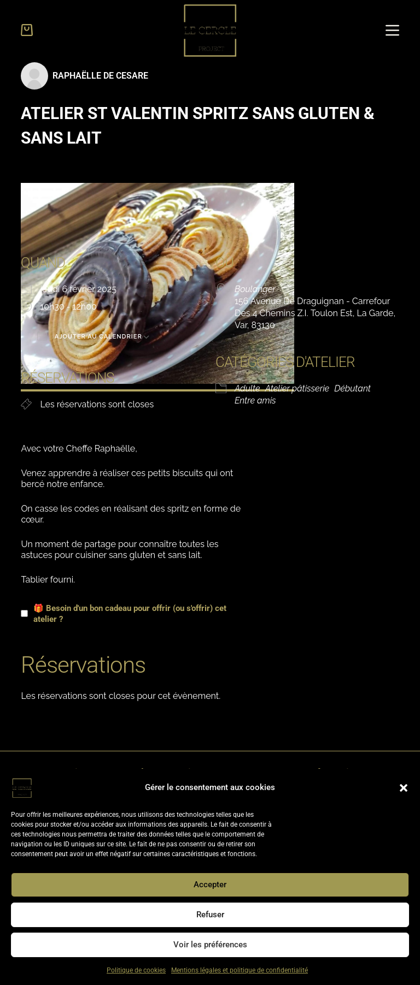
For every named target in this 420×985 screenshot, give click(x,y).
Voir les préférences (210, 945)
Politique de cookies (136, 970)
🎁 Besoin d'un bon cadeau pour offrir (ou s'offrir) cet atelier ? (123, 613)
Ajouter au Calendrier (89, 336)
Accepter (210, 884)
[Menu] (392, 30)
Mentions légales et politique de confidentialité (239, 970)
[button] (403, 787)
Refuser (210, 914)
